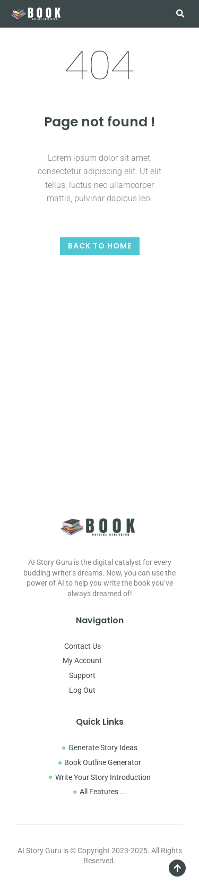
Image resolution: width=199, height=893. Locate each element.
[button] (179, 13)
